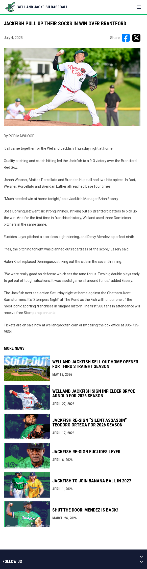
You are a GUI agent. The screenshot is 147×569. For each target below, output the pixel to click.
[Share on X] (136, 38)
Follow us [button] (12, 562)
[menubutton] (139, 7)
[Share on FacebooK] (126, 38)
